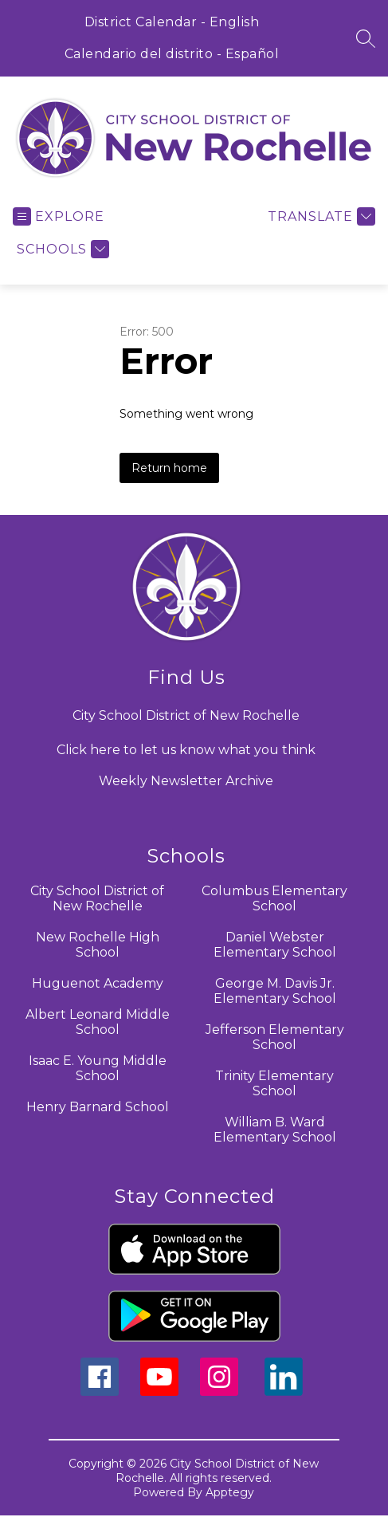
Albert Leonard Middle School (97, 1022)
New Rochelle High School (97, 944)
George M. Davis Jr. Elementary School (275, 991)
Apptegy (230, 1492)
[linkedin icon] (284, 1391)
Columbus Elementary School (274, 898)
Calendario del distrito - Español (172, 53)
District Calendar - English (172, 21)
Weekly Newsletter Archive (186, 780)
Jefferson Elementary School (275, 1037)
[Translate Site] (319, 216)
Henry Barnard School (97, 1106)
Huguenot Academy (97, 983)
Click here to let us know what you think (186, 749)
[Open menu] (58, 216)
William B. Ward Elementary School (275, 1129)
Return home (169, 468)
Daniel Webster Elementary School (275, 944)
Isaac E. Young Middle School (98, 1068)
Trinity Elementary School (274, 1083)
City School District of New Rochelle (97, 898)
